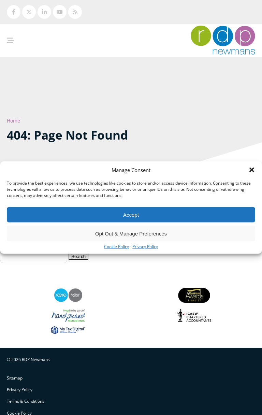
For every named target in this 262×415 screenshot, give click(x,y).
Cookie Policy (116, 247)
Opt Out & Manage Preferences (131, 233)
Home (13, 120)
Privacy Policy (145, 247)
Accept (131, 214)
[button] (251, 170)
